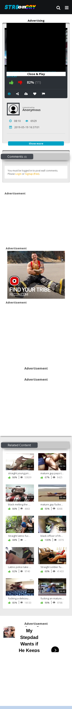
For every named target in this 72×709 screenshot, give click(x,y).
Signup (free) (32, 173)
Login (18, 173)
